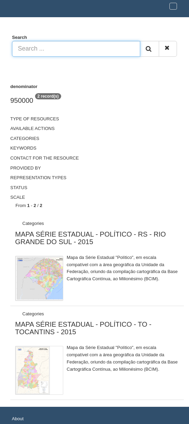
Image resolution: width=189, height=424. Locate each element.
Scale (17, 197)
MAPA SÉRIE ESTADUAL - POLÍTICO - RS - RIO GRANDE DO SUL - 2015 (90, 238)
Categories (24, 138)
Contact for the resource (44, 158)
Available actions (32, 128)
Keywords (23, 148)
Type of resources (34, 118)
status (18, 187)
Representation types (38, 177)
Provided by (25, 168)
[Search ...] (76, 49)
